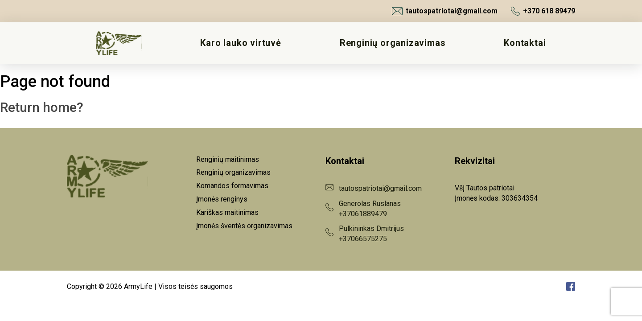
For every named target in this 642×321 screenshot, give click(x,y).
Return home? (41, 107)
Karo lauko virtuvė (240, 43)
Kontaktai (525, 43)
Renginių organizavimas (393, 43)
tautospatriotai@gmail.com (445, 11)
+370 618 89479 (543, 11)
